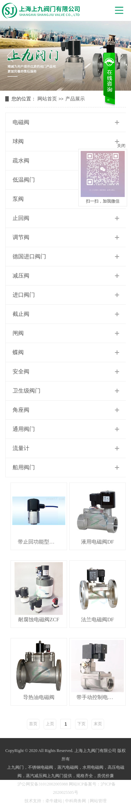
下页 (81, 723)
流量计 (21, 448)
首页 (33, 723)
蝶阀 (18, 352)
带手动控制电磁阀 (97, 697)
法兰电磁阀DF (97, 619)
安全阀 (21, 371)
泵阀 (18, 199)
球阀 (18, 141)
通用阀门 (24, 429)
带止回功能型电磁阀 (41, 542)
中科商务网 (75, 800)
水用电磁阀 (92, 767)
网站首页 (47, 98)
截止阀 (21, 314)
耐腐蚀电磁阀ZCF (38, 619)
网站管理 (98, 800)
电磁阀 (21, 122)
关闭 (121, 145)
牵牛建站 (53, 800)
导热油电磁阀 (38, 697)
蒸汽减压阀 (36, 775)
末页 (98, 723)
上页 (50, 723)
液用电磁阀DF (97, 542)
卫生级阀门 (27, 391)
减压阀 (21, 276)
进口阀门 (24, 295)
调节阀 (21, 237)
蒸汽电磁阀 (67, 767)
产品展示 (75, 98)
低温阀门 (24, 180)
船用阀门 (24, 467)
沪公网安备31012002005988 (42, 784)
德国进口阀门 (29, 256)
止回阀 (21, 218)
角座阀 (21, 410)
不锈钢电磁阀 (40, 767)
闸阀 (18, 333)
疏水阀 (21, 161)
